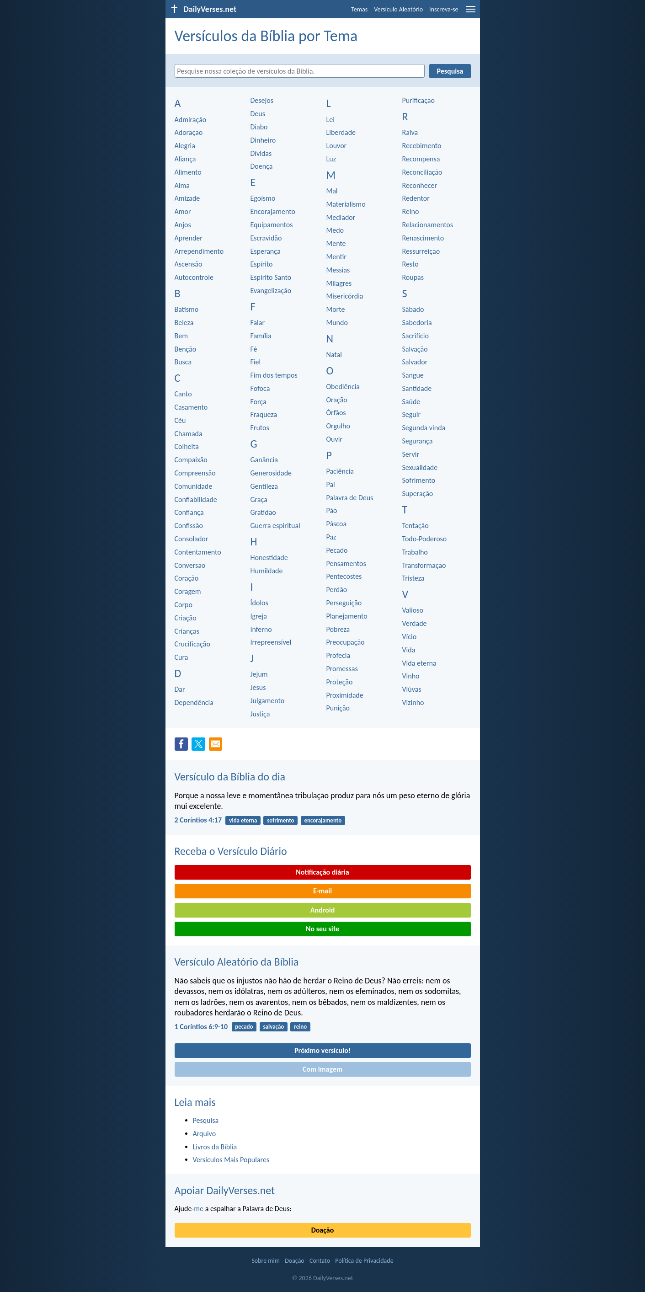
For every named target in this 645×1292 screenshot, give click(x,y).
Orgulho (338, 426)
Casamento (191, 407)
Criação (186, 618)
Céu (180, 420)
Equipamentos (272, 224)
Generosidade (271, 473)
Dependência (194, 702)
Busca (183, 362)
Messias (338, 270)
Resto (410, 264)
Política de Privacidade (364, 1261)
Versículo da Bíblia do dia (230, 776)
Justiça (260, 714)
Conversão (190, 565)
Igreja (259, 616)
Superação (417, 493)
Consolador (191, 538)
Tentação (415, 525)
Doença (262, 166)
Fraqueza (264, 414)
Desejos (262, 100)
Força (259, 401)
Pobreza (338, 629)
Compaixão (191, 459)
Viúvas (411, 689)
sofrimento (280, 820)
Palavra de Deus (349, 497)
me (198, 1208)
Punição (338, 708)
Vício (409, 636)
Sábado (413, 309)
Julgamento (268, 700)
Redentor (416, 198)
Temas (359, 9)
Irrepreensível (271, 642)
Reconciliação (422, 172)
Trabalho (415, 552)
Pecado (337, 550)
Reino (410, 211)
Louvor (336, 145)
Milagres (339, 283)
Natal (334, 354)
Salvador (415, 362)
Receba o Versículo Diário (231, 851)
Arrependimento (199, 251)
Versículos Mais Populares (231, 1159)
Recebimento (422, 145)
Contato (319, 1261)
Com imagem (322, 1069)
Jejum (259, 674)
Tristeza (413, 578)
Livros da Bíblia (215, 1147)
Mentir (336, 256)
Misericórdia (344, 296)
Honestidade (269, 557)
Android (322, 910)
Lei (330, 119)
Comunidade (194, 486)
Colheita (187, 446)
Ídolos (259, 602)
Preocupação (345, 642)
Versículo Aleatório (398, 9)
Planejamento (347, 616)
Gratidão (263, 512)
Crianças (187, 631)
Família (261, 335)
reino (300, 1026)
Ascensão (189, 264)
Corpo (183, 604)
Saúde (411, 401)
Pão (331, 510)
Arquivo (204, 1133)
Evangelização (271, 290)
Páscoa (336, 523)
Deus (258, 113)
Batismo (187, 309)
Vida (409, 650)
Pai (330, 484)
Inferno (261, 629)
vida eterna (243, 820)
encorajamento (322, 820)
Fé (254, 349)
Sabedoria (417, 322)
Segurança (417, 441)
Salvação (415, 349)
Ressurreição (421, 251)
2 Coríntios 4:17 (198, 820)
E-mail (322, 890)
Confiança (189, 512)
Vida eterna (419, 663)
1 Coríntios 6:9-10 (201, 1026)
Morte (335, 309)
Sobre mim (265, 1261)
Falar (258, 322)
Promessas (342, 668)
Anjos (183, 224)
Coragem (188, 591)
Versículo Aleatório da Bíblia (237, 961)
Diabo (259, 127)
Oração (336, 399)
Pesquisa (206, 1120)
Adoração (189, 132)
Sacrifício (415, 335)
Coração (187, 578)
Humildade (267, 570)
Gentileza (264, 486)
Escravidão (266, 238)
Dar (180, 689)
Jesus (258, 687)
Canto (183, 394)
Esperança (266, 251)
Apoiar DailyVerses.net (225, 1190)
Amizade (187, 198)
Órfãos (336, 412)
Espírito (262, 264)
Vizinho (413, 702)
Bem (181, 335)
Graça (259, 499)
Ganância (264, 459)
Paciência (340, 471)
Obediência (343, 386)
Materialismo (346, 204)
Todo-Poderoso (424, 538)
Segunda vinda (424, 427)
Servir (411, 454)
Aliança (185, 159)
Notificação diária (322, 872)
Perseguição (344, 602)
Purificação (418, 100)
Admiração (191, 119)
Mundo (337, 322)
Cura (181, 657)
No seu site (322, 928)
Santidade (417, 388)
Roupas (413, 277)
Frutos (260, 427)
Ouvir (334, 439)
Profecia (338, 655)
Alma (182, 185)
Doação (322, 1230)
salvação (273, 1026)
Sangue (413, 375)
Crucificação (192, 644)
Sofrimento (419, 480)
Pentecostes (344, 576)
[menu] (471, 12)
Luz (331, 159)
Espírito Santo (271, 277)
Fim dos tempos (274, 375)
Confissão (189, 525)
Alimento (188, 172)
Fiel (256, 362)
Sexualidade (420, 467)
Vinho (411, 676)
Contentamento (198, 552)
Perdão (336, 589)
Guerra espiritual (275, 525)
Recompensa (421, 159)
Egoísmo (263, 198)
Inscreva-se (443, 9)
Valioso (412, 610)
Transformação (424, 565)
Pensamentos (346, 563)
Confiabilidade (196, 499)
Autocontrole (194, 277)
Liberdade (341, 132)
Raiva (410, 132)
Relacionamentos (427, 224)
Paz (331, 537)
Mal (332, 191)
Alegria (185, 145)
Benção (186, 349)
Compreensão (195, 473)
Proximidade (344, 695)
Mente (336, 243)
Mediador (341, 217)
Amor (183, 211)
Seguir (411, 414)
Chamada (189, 433)
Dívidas (261, 153)
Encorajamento (273, 211)
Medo (335, 230)
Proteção (339, 682)
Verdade (414, 623)
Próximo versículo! (322, 1050)
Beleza (184, 322)
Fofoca (260, 388)
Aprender (189, 238)
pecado (244, 1026)
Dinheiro (263, 140)
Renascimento (423, 238)
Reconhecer (419, 185)
